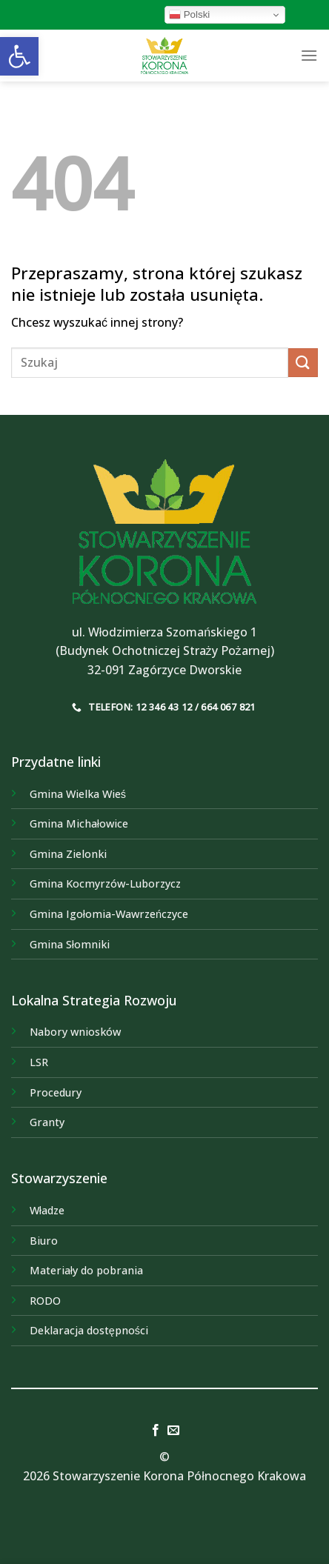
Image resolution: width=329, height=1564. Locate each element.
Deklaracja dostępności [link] (89, 1330)
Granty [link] (47, 1122)
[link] (19, 56)
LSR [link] (39, 1062)
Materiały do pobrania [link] (86, 1270)
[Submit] (303, 362)
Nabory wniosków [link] (75, 1032)
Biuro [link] (44, 1241)
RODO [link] (45, 1301)
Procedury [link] (56, 1092)
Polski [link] (189, 15)
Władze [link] (47, 1210)
